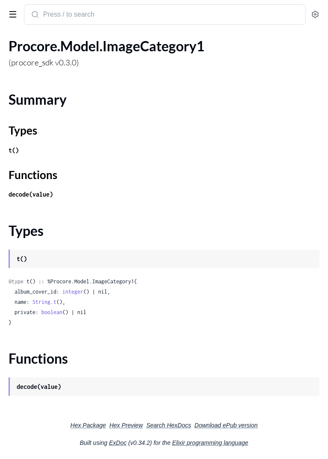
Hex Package (88, 425)
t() (14, 150)
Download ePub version (226, 425)
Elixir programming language (210, 442)
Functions (33, 174)
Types (23, 130)
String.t (44, 302)
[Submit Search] (34, 15)
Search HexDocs (168, 425)
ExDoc (117, 442)
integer (72, 291)
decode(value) (31, 194)
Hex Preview (126, 425)
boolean (51, 312)
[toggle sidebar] (11, 13)
